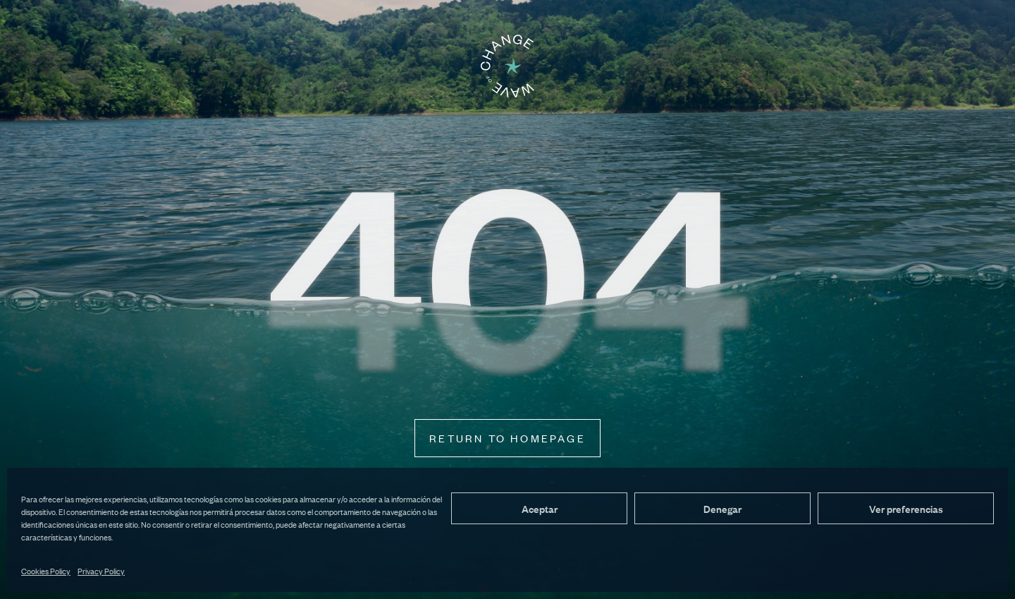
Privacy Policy (101, 570)
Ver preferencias (906, 508)
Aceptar (540, 508)
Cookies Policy (45, 570)
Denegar (722, 508)
